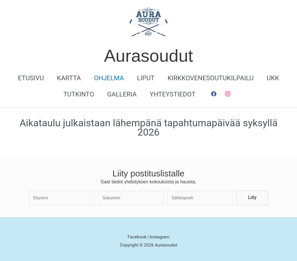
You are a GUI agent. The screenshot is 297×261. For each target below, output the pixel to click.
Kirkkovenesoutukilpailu (211, 78)
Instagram (159, 237)
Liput (145, 78)
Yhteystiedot (172, 94)
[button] (252, 198)
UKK (273, 78)
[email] (200, 198)
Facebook (138, 237)
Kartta (69, 78)
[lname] (131, 198)
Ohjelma (109, 78)
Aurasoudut (148, 55)
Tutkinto (78, 94)
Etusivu (31, 78)
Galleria (122, 94)
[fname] (62, 198)
